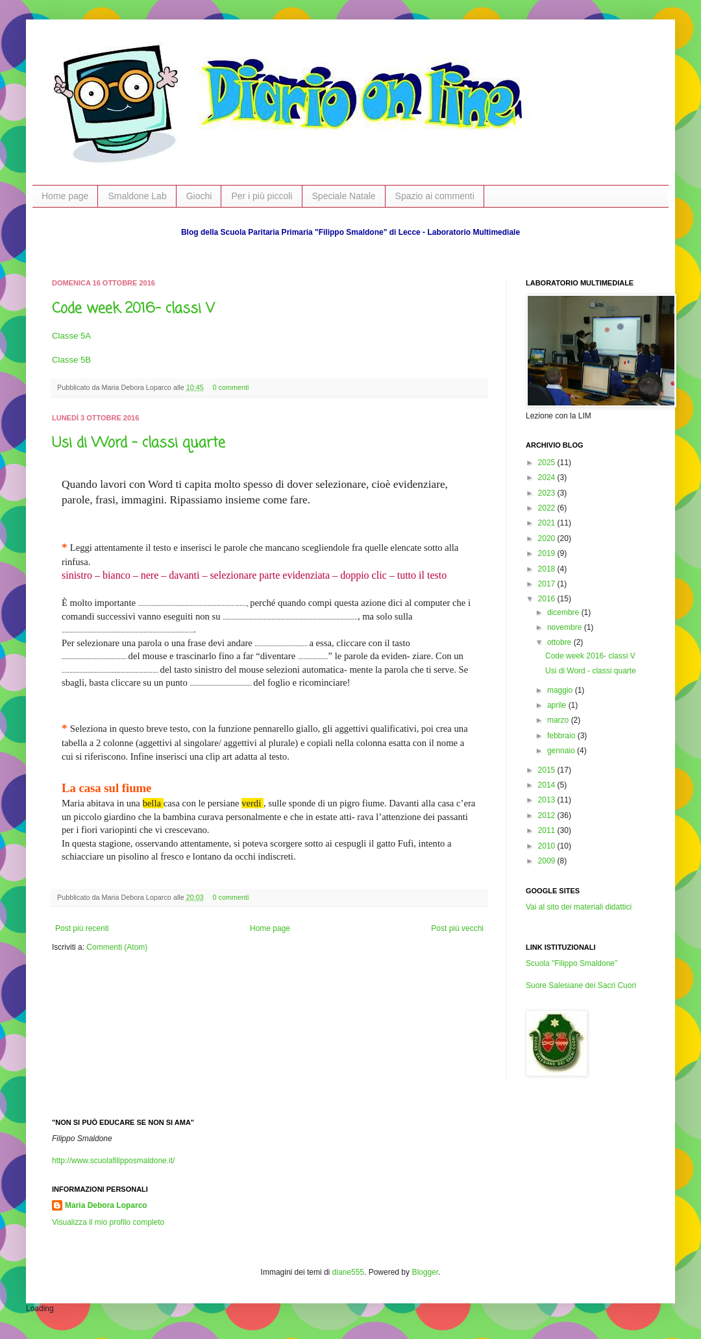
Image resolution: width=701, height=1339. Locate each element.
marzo (559, 720)
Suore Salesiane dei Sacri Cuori (581, 985)
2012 (548, 815)
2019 (548, 553)
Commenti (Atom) (116, 947)
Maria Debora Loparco (106, 1205)
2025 (548, 462)
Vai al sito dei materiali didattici (579, 906)
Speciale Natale (344, 196)
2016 (548, 598)
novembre (565, 627)
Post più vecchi (457, 928)
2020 (548, 538)
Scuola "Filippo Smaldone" (571, 963)
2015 (548, 770)
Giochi (199, 196)
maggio (561, 690)
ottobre (560, 642)
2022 (548, 508)
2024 (548, 477)
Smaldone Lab (137, 196)
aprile (558, 705)
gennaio (562, 750)
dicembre (564, 612)
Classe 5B (71, 360)
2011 (548, 830)
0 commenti (231, 387)
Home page (65, 196)
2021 (548, 522)
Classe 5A (71, 336)
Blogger (425, 1272)
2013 (548, 799)
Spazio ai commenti (434, 196)
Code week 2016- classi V (133, 309)
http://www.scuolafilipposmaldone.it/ (113, 1160)
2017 (548, 583)
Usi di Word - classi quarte (138, 443)
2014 (548, 785)
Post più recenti (82, 928)
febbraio (562, 735)
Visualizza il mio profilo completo (108, 1222)
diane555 (348, 1272)
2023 (548, 493)
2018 (548, 568)
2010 (548, 845)
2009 (548, 860)
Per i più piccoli (261, 196)
